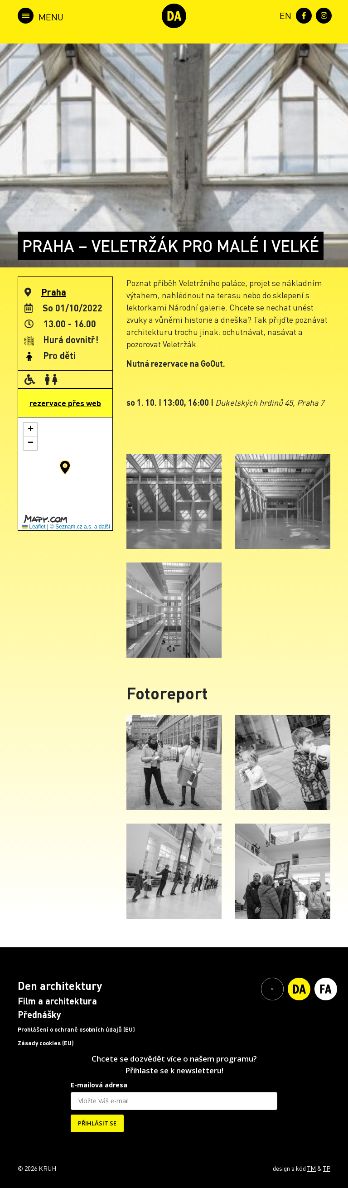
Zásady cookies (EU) (46, 1043)
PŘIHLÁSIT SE (97, 1123)
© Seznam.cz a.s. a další (80, 527)
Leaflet (33, 527)
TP (326, 1168)
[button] (65, 467)
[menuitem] (283, 15)
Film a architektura (57, 1001)
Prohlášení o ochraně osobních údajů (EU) (76, 1029)
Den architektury (60, 986)
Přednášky (39, 1014)
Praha (53, 292)
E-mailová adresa (99, 1085)
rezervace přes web (65, 403)
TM (311, 1168)
